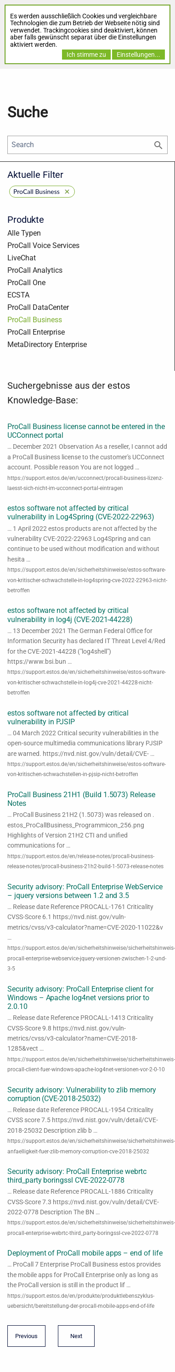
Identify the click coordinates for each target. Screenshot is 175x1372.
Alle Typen (24, 233)
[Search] (87, 145)
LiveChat (21, 257)
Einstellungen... (138, 54)
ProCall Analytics (34, 270)
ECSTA (18, 295)
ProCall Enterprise (36, 332)
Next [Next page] (74, 1339)
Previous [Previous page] (26, 1339)
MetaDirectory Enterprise (47, 344)
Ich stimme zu (86, 54)
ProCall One (26, 282)
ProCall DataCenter (38, 307)
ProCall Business (34, 319)
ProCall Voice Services (43, 245)
